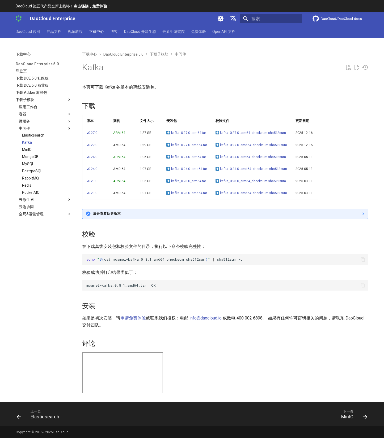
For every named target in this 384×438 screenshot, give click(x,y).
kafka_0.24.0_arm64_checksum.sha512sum (251, 157)
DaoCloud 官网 (28, 31)
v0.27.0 (92, 133)
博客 (114, 31)
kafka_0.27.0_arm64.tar (186, 133)
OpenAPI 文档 (223, 31)
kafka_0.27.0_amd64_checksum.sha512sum (251, 145)
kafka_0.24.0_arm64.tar (186, 157)
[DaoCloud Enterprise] (19, 18)
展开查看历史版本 (107, 214)
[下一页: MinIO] (352, 415)
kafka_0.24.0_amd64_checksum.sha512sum (251, 169)
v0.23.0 (92, 181)
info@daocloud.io (205, 318)
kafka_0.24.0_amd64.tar (186, 169)
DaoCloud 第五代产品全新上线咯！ (63, 6)
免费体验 (198, 31)
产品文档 (54, 31)
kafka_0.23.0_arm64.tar (186, 181)
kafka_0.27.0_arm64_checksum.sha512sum (251, 133)
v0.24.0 (92, 157)
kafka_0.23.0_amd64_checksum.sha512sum (251, 193)
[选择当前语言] (233, 18)
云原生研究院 (173, 31)
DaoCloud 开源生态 (140, 31)
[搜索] (271, 18)
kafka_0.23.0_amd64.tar (186, 193)
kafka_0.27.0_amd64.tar (186, 145)
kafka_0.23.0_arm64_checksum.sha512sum (251, 181)
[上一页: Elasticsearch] (39, 415)
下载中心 (96, 31)
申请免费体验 (133, 318)
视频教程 (75, 31)
